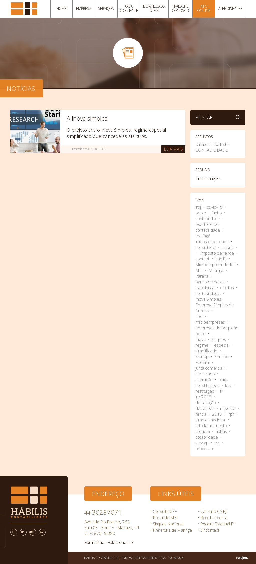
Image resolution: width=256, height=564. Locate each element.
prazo (201, 213)
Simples (219, 339)
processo (204, 448)
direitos (227, 287)
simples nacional (211, 420)
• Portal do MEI (164, 517)
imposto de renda (213, 241)
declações (206, 408)
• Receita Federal (213, 517)
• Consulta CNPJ (212, 511)
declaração (206, 402)
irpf (231, 414)
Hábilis (227, 247)
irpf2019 (204, 397)
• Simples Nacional (167, 524)
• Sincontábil (209, 530)
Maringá (216, 270)
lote (229, 385)
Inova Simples (209, 299)
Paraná (203, 276)
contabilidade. (209, 293)
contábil (203, 259)
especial (222, 345)
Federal (203, 362)
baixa (223, 379)
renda (202, 414)
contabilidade (208, 218)
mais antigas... (209, 178)
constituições (208, 385)
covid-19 (215, 207)
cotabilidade (207, 437)
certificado (206, 374)
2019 (217, 414)
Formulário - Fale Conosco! (109, 542)
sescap (203, 443)
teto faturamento (212, 425)
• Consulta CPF (163, 511)
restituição (206, 391)
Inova (201, 339)
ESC (200, 316)
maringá (203, 236)
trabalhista (206, 287)
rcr (217, 443)
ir (222, 391)
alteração (205, 379)
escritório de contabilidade (208, 227)
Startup (203, 356)
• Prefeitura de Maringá (171, 530)
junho (217, 213)
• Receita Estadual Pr (216, 524)
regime (203, 345)
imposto (228, 408)
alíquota (203, 431)
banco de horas (211, 282)
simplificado (207, 351)
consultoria (206, 247)
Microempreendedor (216, 264)
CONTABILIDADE (212, 150)
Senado (222, 356)
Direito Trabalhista (212, 144)
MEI (200, 270)
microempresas (211, 322)
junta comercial (210, 368)
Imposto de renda (217, 253)
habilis (222, 431)
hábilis (222, 259)
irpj (199, 207)
